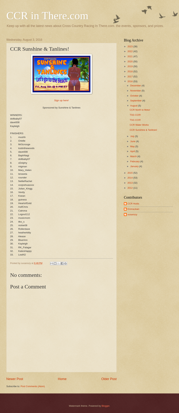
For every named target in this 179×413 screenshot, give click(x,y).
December (136, 85)
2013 (130, 182)
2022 (130, 51)
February (135, 161)
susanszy (132, 214)
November (136, 90)
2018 (130, 71)
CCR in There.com (47, 16)
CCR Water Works (139, 124)
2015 (130, 172)
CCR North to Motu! (140, 109)
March (133, 156)
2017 (130, 76)
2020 (130, 61)
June (133, 141)
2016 (130, 81)
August (134, 105)
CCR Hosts (133, 203)
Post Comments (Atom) (33, 386)
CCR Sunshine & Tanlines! (143, 130)
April (132, 151)
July (132, 136)
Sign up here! (61, 100)
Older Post (109, 379)
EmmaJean (133, 209)
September (136, 100)
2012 (130, 187)
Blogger (106, 405)
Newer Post (14, 379)
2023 (130, 46)
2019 (130, 66)
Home (62, 379)
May (132, 146)
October (134, 95)
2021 (130, 56)
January (134, 166)
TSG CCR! (135, 115)
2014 (130, 177)
